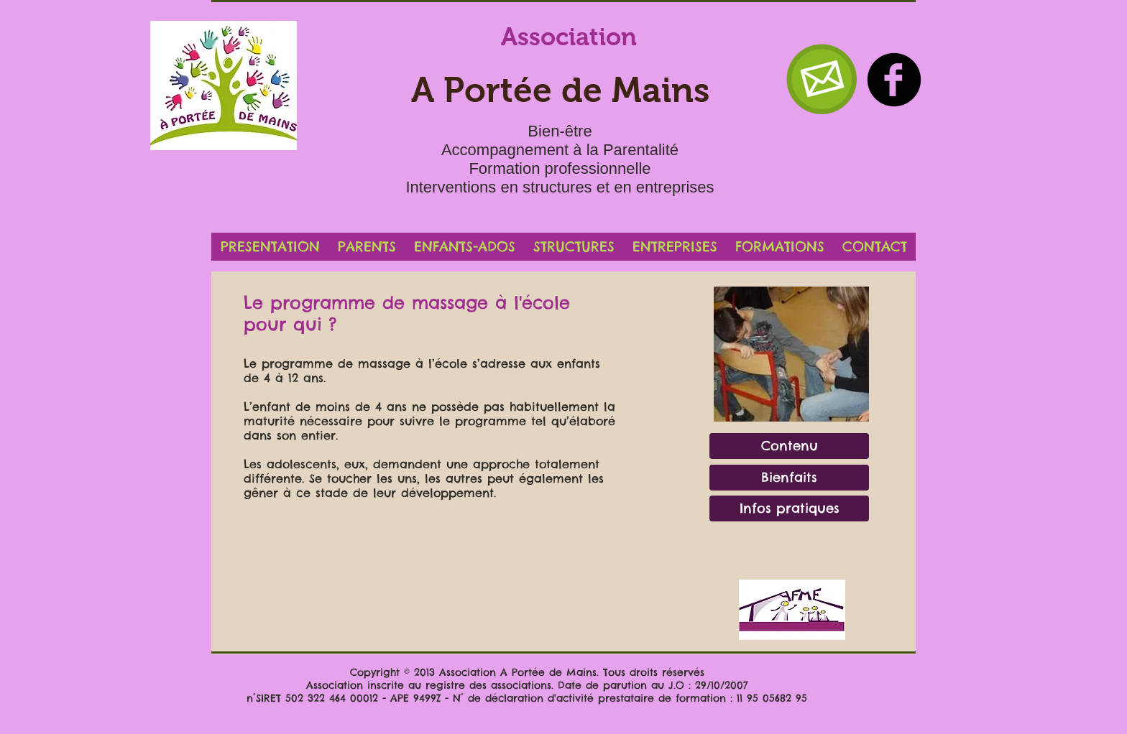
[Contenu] (789, 446)
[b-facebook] (894, 79)
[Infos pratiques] (789, 508)
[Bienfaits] (789, 478)
